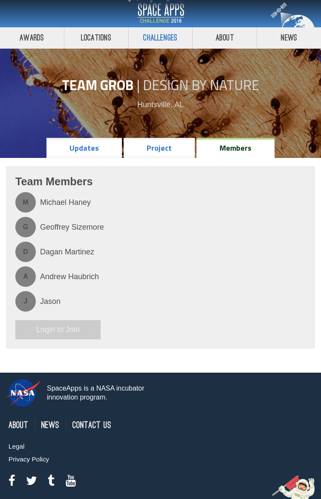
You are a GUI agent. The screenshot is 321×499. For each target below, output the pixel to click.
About (225, 37)
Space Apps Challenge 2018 (160, 13)
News (289, 37)
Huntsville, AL (160, 104)
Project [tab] (159, 148)
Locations (96, 37)
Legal (16, 446)
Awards (32, 37)
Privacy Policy (29, 459)
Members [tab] (236, 148)
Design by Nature (201, 85)
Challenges (160, 37)
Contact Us (91, 425)
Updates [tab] (84, 148)
